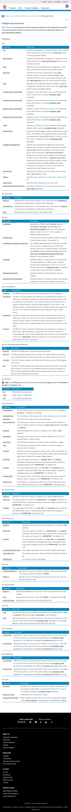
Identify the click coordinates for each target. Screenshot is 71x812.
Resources (45, 8)
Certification (7, 759)
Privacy (21, 807)
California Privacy (31, 807)
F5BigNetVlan (40, 125)
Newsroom (6, 740)
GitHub (50, 2)
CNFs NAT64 (50, 232)
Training (5, 756)
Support (65, 2)
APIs (20, 8)
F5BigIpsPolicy (40, 186)
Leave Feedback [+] (9, 796)
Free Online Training (9, 764)
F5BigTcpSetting (49, 92)
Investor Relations (9, 742)
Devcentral (57, 2)
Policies (14, 807)
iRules (45, 177)
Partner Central (8, 780)
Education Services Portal (11, 761)
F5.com (44, 2)
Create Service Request (10, 793)
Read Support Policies (10, 791)
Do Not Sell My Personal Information (50, 807)
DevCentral (6, 775)
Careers (5, 745)
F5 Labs (5, 782)
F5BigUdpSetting (49, 109)
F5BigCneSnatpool (37, 618)
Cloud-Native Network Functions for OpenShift (27, 16)
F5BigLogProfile (43, 183)
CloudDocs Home (9, 16)
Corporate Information (10, 737)
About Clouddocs (8, 748)
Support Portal (7, 777)
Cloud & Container (32, 8)
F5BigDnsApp (61, 177)
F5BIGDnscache (56, 265)
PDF (67, 19)
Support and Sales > (44, 719)
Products (12, 8)
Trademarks (7, 807)
